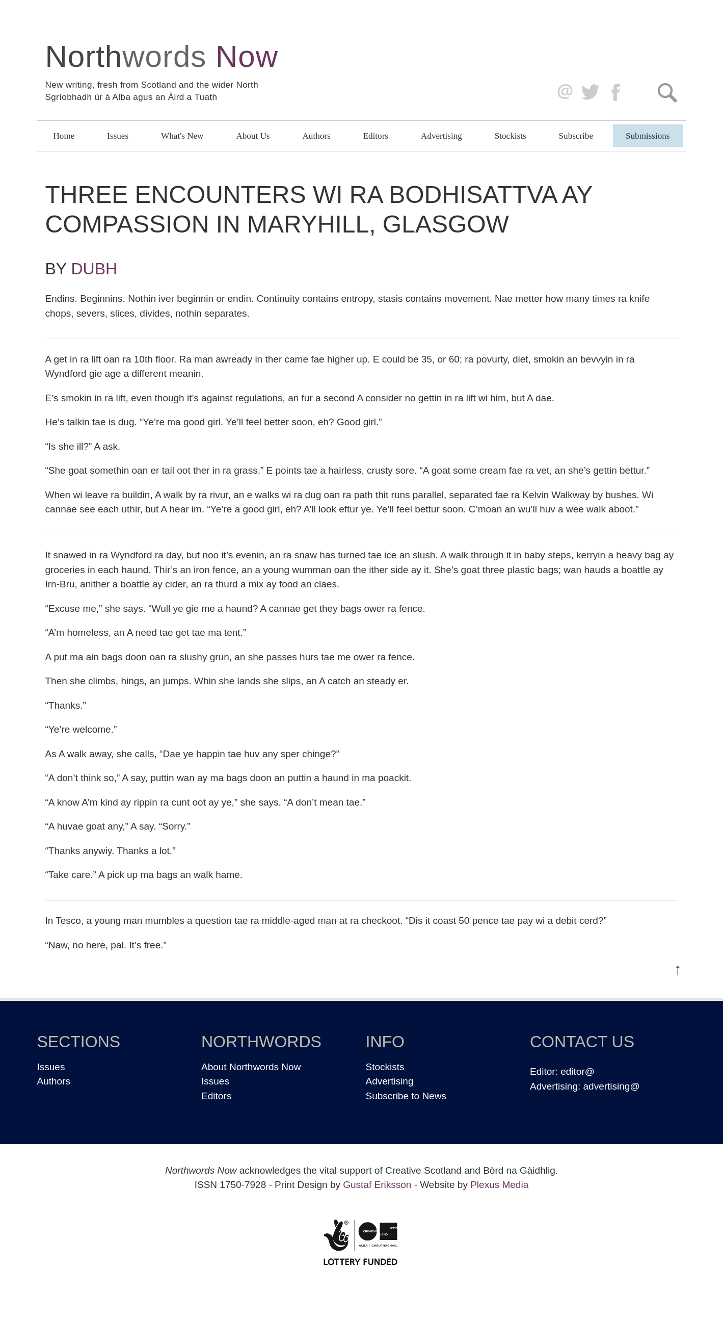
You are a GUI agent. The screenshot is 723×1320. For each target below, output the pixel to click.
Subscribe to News (406, 1096)
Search (667, 92)
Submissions (648, 136)
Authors (317, 136)
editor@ (577, 1071)
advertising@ (611, 1086)
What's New (182, 136)
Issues (117, 136)
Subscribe (576, 136)
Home (64, 136)
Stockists (510, 136)
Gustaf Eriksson (377, 1184)
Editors (375, 136)
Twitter (590, 92)
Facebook (617, 92)
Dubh (94, 269)
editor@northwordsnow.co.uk (563, 92)
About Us (253, 136)
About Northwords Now (251, 1067)
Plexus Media (499, 1184)
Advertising (441, 136)
